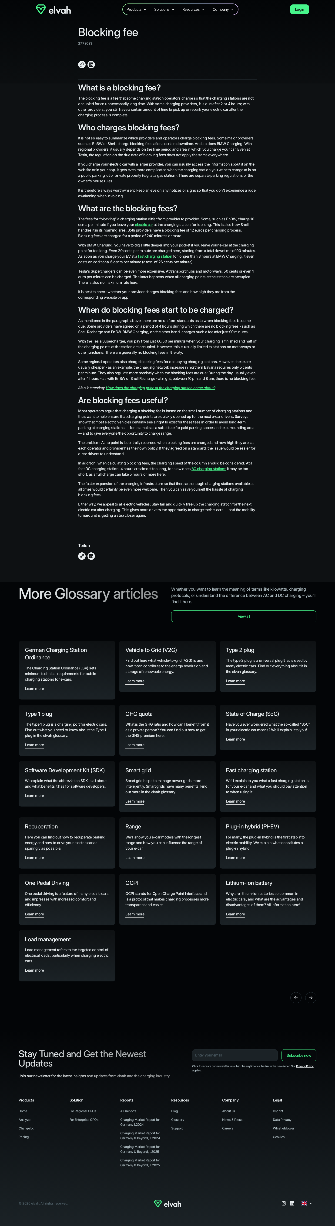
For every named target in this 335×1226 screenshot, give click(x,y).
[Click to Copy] (82, 64)
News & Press (232, 1120)
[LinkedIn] (292, 1203)
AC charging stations (208, 468)
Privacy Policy (305, 1066)
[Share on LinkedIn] (91, 64)
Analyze (24, 1120)
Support (177, 1128)
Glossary (177, 1120)
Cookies (279, 1137)
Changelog (26, 1128)
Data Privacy (282, 1120)
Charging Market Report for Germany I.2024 (140, 1122)
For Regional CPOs (83, 1111)
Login (299, 9)
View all (244, 616)
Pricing (24, 1137)
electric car (144, 224)
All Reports (128, 1111)
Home (23, 1111)
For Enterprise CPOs (84, 1120)
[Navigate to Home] (53, 9)
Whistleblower (283, 1128)
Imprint (278, 1111)
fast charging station (155, 256)
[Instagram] (284, 1203)
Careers (228, 1128)
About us (228, 1111)
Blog (174, 1111)
